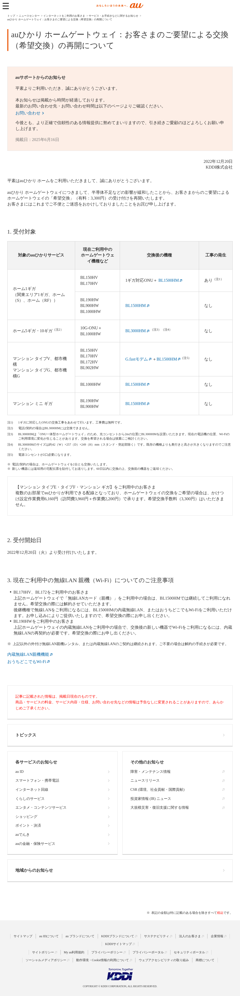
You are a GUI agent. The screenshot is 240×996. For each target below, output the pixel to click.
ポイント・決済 (28, 825)
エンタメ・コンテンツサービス (41, 807)
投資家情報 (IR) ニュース (150, 799)
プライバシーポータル (148, 952)
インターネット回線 (31, 790)
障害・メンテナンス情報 (150, 772)
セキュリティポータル (189, 952)
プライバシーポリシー (107, 952)
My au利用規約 (74, 952)
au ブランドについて (79, 936)
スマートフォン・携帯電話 (37, 780)
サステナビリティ (156, 936)
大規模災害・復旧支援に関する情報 (159, 807)
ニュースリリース (145, 780)
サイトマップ (23, 936)
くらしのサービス (30, 799)
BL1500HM (167, 359)
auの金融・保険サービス (35, 844)
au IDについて (49, 936)
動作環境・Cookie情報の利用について (102, 960)
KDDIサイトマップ (118, 944)
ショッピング (26, 817)
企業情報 (217, 936)
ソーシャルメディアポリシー (46, 960)
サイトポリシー (43, 952)
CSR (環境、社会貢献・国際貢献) (157, 790)
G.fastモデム (136, 359)
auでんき (22, 835)
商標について (205, 960)
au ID (19, 772)
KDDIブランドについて (117, 936)
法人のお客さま (190, 936)
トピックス (25, 735)
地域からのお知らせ (34, 870)
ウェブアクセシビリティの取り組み (164, 960)
